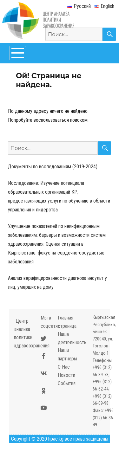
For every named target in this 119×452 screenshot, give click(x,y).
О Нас (64, 367)
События (67, 383)
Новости (66, 375)
